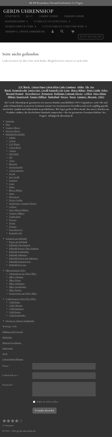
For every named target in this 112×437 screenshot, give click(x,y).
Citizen (35, 87)
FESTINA (14, 154)
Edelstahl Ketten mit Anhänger (23, 258)
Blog (8, 124)
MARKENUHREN (15, 134)
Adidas (80, 87)
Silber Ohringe (16, 277)
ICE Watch (14, 144)
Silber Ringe (15, 280)
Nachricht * (7, 384)
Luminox (82, 97)
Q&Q (100, 97)
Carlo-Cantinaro (67, 87)
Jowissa (32, 90)
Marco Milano (78, 90)
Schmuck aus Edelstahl (16, 238)
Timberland (53, 97)
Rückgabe (7, 337)
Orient (12, 141)
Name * (6, 365)
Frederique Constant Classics (68, 93)
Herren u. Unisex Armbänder (20, 320)
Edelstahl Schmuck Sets (20, 261)
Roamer (19, 93)
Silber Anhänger (17, 283)
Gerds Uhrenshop (28, 11)
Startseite (10, 121)
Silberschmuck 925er (16, 270)
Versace (64, 97)
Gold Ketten (15, 312)
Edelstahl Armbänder (19, 251)
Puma (42, 87)
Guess (12, 160)
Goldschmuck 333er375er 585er (21, 298)
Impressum (7, 348)
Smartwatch (22, 97)
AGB (4, 353)
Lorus (67, 90)
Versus (72, 97)
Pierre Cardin (93, 90)
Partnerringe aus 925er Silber (23, 293)
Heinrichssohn (19, 90)
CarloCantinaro (16, 170)
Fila (87, 87)
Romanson (47, 93)
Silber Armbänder (17, 286)
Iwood (12, 173)
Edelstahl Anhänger (18, 255)
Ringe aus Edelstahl (18, 241)
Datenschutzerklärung (12, 359)
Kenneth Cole (56, 90)
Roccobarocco (32, 93)
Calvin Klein (52, 87)
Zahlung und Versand (12, 331)
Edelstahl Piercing (17, 264)
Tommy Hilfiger (38, 97)
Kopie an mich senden (47, 401)
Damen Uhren (13, 127)
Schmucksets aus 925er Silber (23, 273)
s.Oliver (88, 93)
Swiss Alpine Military (19, 210)
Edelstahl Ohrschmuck (19, 245)
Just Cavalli (42, 90)
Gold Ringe (14, 302)
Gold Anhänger (16, 308)
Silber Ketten (15, 290)
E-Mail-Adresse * (10, 375)
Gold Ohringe (16, 305)
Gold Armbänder (17, 315)
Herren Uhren (13, 131)
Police (104, 90)
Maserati (10, 93)
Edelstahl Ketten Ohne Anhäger (24, 248)
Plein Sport (14, 196)
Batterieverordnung (11, 342)
